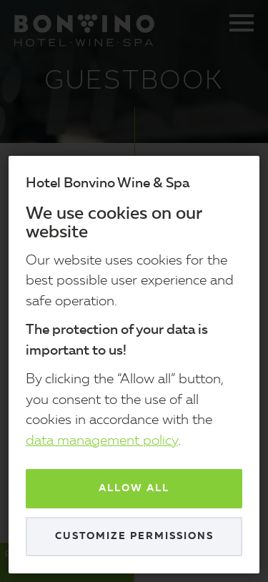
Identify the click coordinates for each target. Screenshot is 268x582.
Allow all (134, 488)
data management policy (102, 441)
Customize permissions (134, 536)
